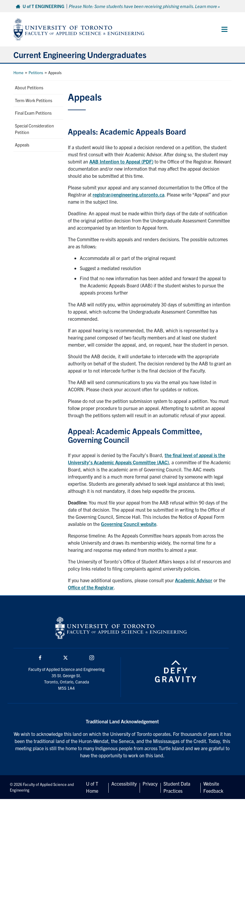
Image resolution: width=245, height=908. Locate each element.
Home (18, 72)
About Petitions (29, 87)
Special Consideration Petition (34, 129)
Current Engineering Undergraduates (79, 54)
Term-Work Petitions (33, 100)
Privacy (150, 783)
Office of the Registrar (91, 587)
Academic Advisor (193, 580)
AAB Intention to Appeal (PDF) (121, 161)
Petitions (36, 72)
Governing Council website (128, 524)
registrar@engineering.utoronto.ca (128, 194)
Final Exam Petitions (33, 113)
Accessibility (124, 783)
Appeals (22, 144)
